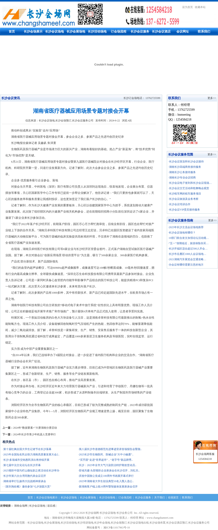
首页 (12, 31)
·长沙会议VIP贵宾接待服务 (184, 209)
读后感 (51, 505)
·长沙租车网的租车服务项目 (184, 193)
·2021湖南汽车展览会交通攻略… (187, 259)
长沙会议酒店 (161, 31)
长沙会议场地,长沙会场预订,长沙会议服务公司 (66, 120)
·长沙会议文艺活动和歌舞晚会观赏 (188, 188)
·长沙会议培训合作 (179, 204)
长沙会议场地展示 (47, 497)
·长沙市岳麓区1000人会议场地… (187, 254)
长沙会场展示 (33, 31)
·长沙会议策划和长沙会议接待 (186, 161)
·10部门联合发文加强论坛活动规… (188, 237)
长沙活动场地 (97, 31)
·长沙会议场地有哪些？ (182, 232)
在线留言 (173, 497)
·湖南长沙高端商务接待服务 (184, 166)
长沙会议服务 (140, 31)
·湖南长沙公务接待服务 (182, 172)
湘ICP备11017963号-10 (117, 527)
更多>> (212, 98)
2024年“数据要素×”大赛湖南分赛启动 (35, 427)
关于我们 (159, 497)
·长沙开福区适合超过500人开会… (188, 248)
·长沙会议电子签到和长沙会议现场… (190, 182)
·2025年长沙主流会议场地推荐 (186, 227)
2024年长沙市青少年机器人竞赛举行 (34, 434)
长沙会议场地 (54, 31)
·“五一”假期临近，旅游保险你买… (188, 243)
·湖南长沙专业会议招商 (182, 177)
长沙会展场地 (76, 31)
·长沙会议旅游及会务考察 (183, 199)
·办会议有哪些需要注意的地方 (186, 264)
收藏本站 (200, 7)
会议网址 (182, 31)
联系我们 (204, 31)
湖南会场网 (20, 505)
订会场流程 (118, 31)
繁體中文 (212, 7)
